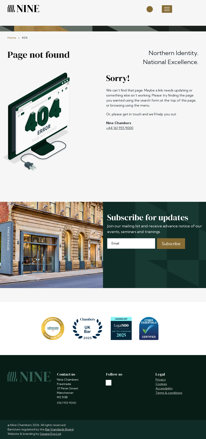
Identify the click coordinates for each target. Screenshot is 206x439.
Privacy (161, 379)
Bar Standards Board (59, 429)
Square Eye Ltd (50, 434)
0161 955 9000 (66, 403)
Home (12, 38)
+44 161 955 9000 (119, 128)
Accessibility (164, 388)
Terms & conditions (169, 393)
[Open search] (150, 9)
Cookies (161, 384)
